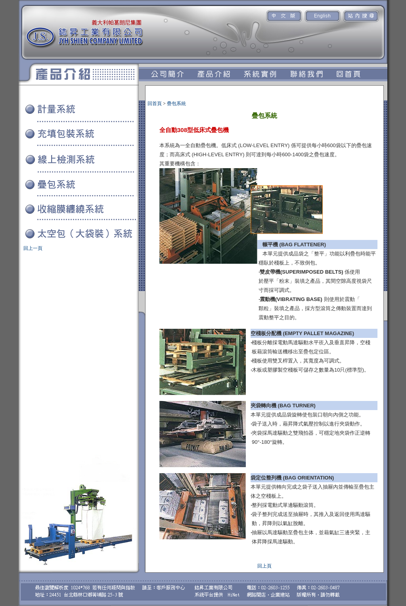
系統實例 (24, 244)
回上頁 (264, 566)
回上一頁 (32, 248)
